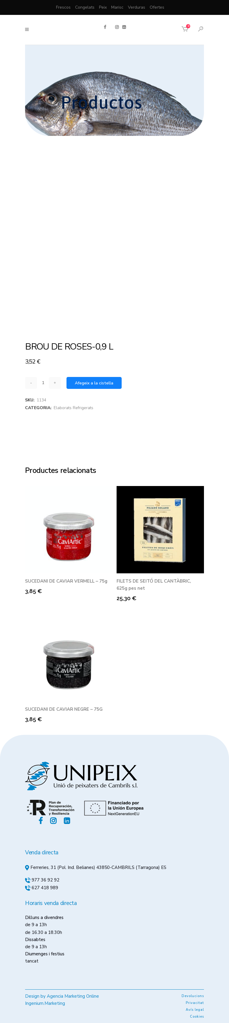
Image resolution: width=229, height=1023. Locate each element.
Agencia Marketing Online (73, 996)
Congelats (85, 7)
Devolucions (193, 996)
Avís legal (195, 1010)
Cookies (197, 1016)
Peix (103, 7)
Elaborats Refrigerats (73, 408)
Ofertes (157, 7)
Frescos (63, 7)
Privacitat (195, 1003)
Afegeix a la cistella (94, 383)
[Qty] (43, 382)
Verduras (136, 7)
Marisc (117, 7)
